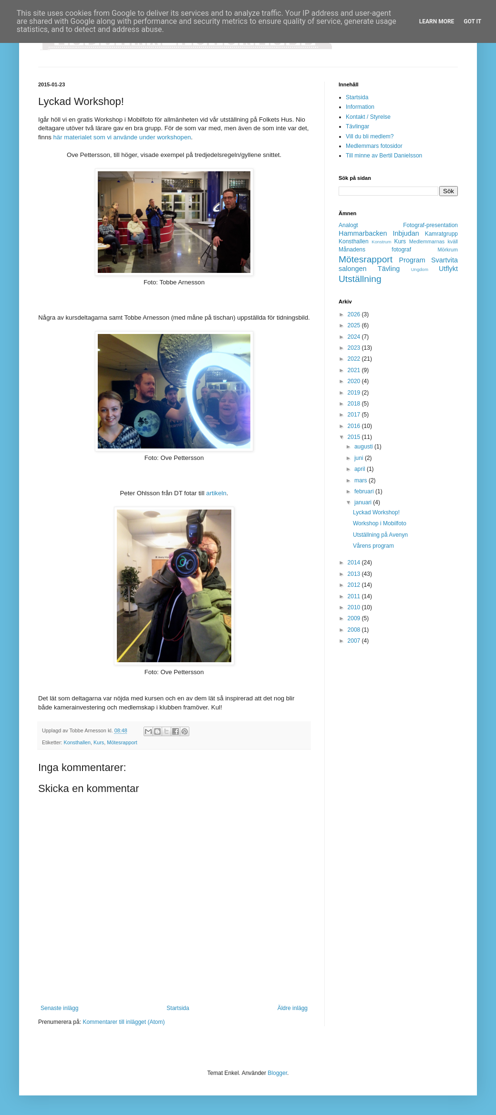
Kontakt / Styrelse (368, 117)
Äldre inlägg (293, 1008)
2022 (355, 358)
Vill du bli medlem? (370, 136)
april (360, 469)
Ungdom (419, 269)
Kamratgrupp (441, 233)
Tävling (389, 268)
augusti (364, 446)
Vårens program (373, 545)
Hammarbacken (363, 233)
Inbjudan (406, 233)
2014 (355, 562)
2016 (355, 426)
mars (361, 480)
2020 (355, 381)
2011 (355, 596)
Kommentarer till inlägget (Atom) (124, 1022)
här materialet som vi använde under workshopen (122, 137)
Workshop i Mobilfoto (379, 523)
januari (363, 502)
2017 (355, 414)
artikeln (216, 493)
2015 (355, 437)
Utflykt (448, 268)
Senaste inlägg (59, 1008)
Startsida (177, 1008)
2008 (355, 629)
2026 (355, 314)
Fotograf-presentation (430, 225)
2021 (355, 370)
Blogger (277, 1073)
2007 (355, 640)
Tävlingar (357, 126)
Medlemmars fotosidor (374, 146)
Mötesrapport (122, 742)
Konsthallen (77, 742)
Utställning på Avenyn (380, 534)
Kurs (98, 742)
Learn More (437, 21)
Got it (472, 21)
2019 (355, 392)
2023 (355, 347)
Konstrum (381, 241)
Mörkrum (447, 249)
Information (360, 107)
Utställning (360, 279)
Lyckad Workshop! (376, 512)
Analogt (348, 225)
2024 (355, 336)
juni (359, 458)
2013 (355, 574)
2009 (355, 618)
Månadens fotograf (375, 249)
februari (364, 491)
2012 (355, 585)
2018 (355, 403)
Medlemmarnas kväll (433, 241)
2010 (355, 607)
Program (412, 260)
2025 (355, 325)
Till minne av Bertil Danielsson (384, 155)
